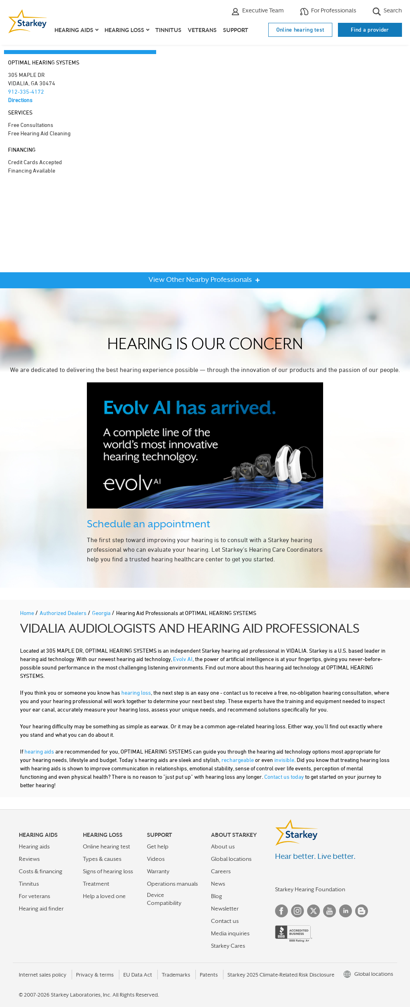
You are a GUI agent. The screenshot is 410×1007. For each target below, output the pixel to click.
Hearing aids (34, 846)
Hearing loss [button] (124, 30)
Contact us (225, 921)
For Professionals (328, 11)
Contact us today (284, 776)
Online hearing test (300, 29)
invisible (284, 759)
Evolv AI (183, 658)
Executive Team (257, 11)
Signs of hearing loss (108, 871)
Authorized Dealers (64, 612)
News (218, 883)
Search (387, 11)
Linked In (345, 910)
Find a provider (370, 29)
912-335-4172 (26, 91)
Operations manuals (172, 883)
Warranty (158, 871)
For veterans (34, 896)
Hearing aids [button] (73, 30)
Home (27, 612)
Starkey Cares (228, 946)
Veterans (202, 30)
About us (223, 846)
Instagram (297, 910)
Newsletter (225, 908)
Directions (20, 99)
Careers (221, 871)
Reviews (29, 859)
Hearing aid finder (41, 908)
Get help (158, 846)
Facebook (281, 910)
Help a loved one (104, 896)
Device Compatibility (164, 899)
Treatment (96, 883)
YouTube (329, 910)
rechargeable (237, 759)
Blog (216, 896)
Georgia (102, 612)
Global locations (231, 859)
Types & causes (102, 859)
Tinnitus (168, 30)
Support (235, 30)
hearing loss (136, 692)
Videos (156, 859)
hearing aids (39, 751)
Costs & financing (40, 871)
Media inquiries (230, 933)
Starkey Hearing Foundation (310, 889)
